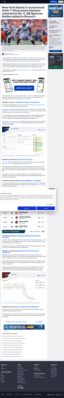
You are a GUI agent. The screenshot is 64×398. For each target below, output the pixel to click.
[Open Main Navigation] (1, 1)
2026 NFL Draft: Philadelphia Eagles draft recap (12, 352)
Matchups (19, 376)
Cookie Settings (37, 394)
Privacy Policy (9, 394)
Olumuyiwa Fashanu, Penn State (20, 58)
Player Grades (20, 371)
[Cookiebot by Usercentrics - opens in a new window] (53, 189)
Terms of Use (17, 394)
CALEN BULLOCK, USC (25, 159)
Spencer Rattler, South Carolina (21, 64)
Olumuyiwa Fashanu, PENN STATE (28, 102)
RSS (54, 376)
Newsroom (3, 368)
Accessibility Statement (27, 394)
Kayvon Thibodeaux (41, 184)
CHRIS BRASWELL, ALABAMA (30, 180)
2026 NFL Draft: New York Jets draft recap (11, 354)
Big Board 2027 (20, 381)
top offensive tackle (39, 58)
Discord (54, 373)
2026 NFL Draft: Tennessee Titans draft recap (12, 340)
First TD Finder (20, 368)
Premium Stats (20, 373)
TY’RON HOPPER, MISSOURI (29, 307)
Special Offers (36, 368)
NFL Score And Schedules (22, 370)
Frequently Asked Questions (39, 377)
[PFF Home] (5, 1)
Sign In (60, 1)
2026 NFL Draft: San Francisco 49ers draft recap (12, 347)
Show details (54, 204)
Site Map (3, 394)
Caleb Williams (37, 104)
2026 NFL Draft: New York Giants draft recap (11, 356)
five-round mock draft (26, 98)
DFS (2, 378)
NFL (2, 374)
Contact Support (37, 375)
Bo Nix (17, 256)
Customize (32, 208)
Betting (2, 375)
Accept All (50, 208)
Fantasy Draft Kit (20, 377)
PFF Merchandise (37, 370)
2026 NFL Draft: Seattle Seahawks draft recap (12, 345)
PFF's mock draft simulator (24, 70)
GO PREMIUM (53, 1)
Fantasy (2, 377)
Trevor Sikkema (9, 53)
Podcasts (55, 374)
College (2, 380)
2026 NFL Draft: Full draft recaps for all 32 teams (12, 336)
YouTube (55, 370)
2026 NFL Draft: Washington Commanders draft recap (13, 338)
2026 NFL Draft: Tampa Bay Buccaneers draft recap (13, 343)
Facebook (55, 371)
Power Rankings (20, 374)
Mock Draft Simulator (21, 382)
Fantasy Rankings (21, 379)
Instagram (55, 368)
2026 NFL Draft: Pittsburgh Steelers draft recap (12, 349)
